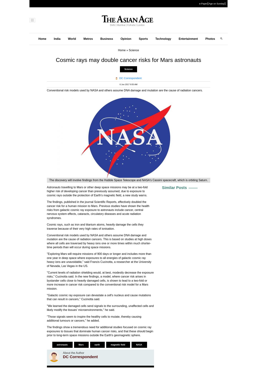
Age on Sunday (216, 3)
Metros (88, 38)
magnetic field (118, 345)
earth (97, 345)
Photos (210, 38)
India (57, 38)
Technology (163, 38)
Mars (81, 345)
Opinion (125, 38)
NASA (139, 345)
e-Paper (203, 3)
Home (42, 38)
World (72, 38)
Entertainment (188, 38)
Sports (143, 38)
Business (106, 38)
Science (128, 69)
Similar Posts (174, 187)
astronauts (62, 345)
